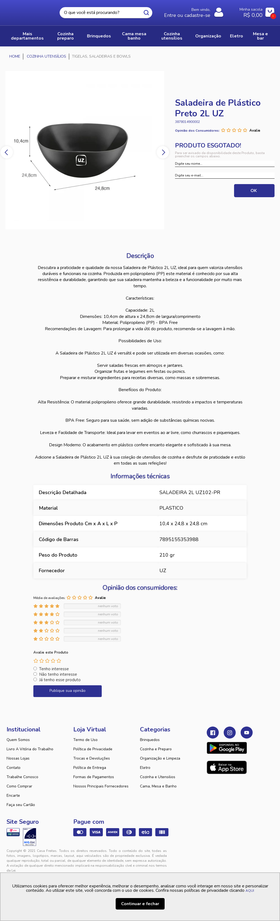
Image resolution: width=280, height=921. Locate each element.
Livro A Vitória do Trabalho (30, 749)
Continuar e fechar (140, 904)
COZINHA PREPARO (65, 36)
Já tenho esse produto (60, 680)
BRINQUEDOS (99, 36)
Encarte (13, 795)
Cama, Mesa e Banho (158, 786)
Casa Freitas (29, 11)
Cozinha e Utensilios (157, 777)
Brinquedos (150, 739)
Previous (7, 152)
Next (163, 152)
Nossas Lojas (18, 758)
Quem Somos (18, 739)
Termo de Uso (85, 739)
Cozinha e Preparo (156, 749)
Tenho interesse (54, 669)
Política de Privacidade (92, 749)
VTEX (237, 855)
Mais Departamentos (27, 36)
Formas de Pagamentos (93, 777)
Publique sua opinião (67, 690)
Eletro (145, 767)
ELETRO (236, 36)
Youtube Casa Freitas (247, 733)
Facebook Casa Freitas (213, 733)
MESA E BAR (260, 36)
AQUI (250, 890)
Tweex (214, 855)
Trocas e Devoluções (91, 758)
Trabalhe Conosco (22, 777)
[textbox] (106, 12)
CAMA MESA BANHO (134, 36)
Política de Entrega (89, 767)
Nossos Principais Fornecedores (101, 786)
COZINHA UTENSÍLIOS (171, 36)
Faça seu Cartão (21, 804)
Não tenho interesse (58, 674)
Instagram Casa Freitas (230, 733)
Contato (14, 767)
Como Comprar (19, 786)
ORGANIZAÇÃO (208, 36)
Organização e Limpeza (160, 758)
